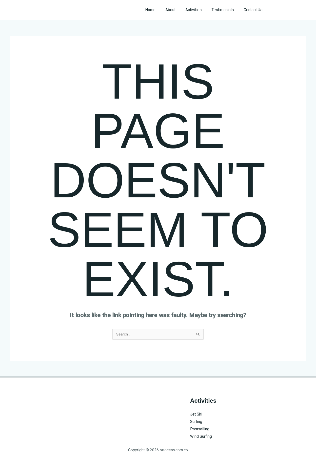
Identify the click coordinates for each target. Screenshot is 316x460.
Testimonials (226, 9)
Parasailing (199, 429)
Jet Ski (196, 414)
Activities (198, 9)
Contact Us (254, 9)
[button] (289, 10)
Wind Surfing (201, 436)
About (177, 9)
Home (159, 9)
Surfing (196, 421)
